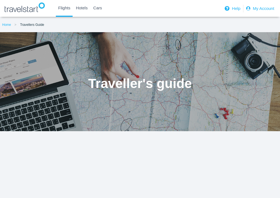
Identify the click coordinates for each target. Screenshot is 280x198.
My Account (259, 8)
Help (231, 8)
